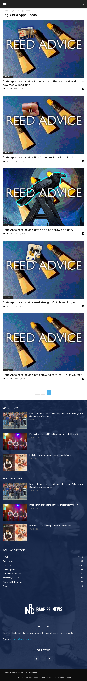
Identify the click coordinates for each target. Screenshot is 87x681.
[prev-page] (37, 392)
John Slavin (7, 89)
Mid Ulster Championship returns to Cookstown (50, 455)
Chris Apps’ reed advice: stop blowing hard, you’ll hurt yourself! (43, 375)
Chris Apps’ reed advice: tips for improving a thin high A (38, 157)
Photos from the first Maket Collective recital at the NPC (53, 434)
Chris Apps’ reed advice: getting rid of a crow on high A (38, 230)
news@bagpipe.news (23, 639)
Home (5, 10)
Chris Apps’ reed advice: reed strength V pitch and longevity (41, 302)
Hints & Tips (8, 77)
